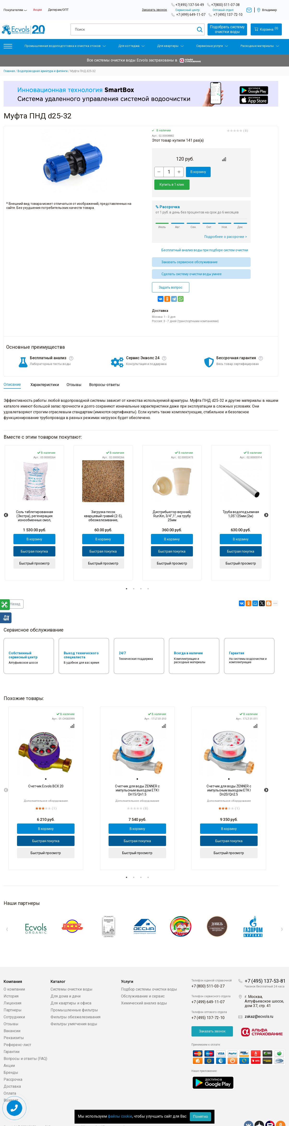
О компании (14, 976)
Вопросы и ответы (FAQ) (25, 1046)
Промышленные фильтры (74, 997)
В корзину (198, 172)
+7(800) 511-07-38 (225, 5)
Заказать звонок (154, 9)
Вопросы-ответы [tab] (104, 372)
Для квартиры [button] (170, 46)
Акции (37, 9)
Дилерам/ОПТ (58, 9)
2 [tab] (133, 576)
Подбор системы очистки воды (149, 976)
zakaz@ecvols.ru (259, 1004)
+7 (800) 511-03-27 (208, 973)
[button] (8, 47)
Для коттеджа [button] (131, 46)
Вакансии (12, 1018)
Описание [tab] (12, 372)
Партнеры (13, 997)
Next (266, 502)
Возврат (11, 1087)
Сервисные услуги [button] (212, 46)
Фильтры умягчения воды (74, 1011)
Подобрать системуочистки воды (227, 29)
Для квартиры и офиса (71, 990)
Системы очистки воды (71, 976)
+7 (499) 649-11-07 (190, 15)
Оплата (10, 1080)
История (11, 983)
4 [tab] (148, 576)
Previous (6, 502)
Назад (13, 591)
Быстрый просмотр (34, 551)
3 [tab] (141, 576)
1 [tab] (126, 576)
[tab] (45, 766)
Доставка (12, 1073)
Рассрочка (13, 1066)
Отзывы (11, 1011)
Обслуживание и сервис (143, 983)
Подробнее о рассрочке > (225, 224)
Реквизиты (14, 1025)
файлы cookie (120, 1116)
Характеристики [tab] (44, 372)
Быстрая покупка (34, 539)
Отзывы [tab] (74, 372)
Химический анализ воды (144, 990)
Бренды (11, 1060)
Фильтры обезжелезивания (75, 1004)
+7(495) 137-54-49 (189, 5)
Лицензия (12, 990)
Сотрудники (14, 1004)
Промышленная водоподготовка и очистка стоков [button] (65, 46)
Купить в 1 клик (230, 172)
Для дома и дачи (66, 983)
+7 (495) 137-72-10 (228, 15)
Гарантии (11, 1039)
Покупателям (13, 10)
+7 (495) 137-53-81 (265, 968)
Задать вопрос (170, 275)
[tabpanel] (34, 500)
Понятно (200, 1116)
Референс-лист (17, 1032)
